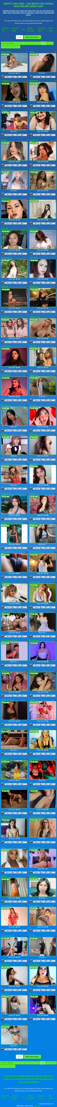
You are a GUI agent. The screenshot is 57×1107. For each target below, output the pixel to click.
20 (47, 43)
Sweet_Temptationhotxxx (9, 640)
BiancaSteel (33, 110)
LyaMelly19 (33, 375)
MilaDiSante (5, 759)
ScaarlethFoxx (6, 375)
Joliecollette (33, 257)
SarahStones (5, 81)
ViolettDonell (5, 729)
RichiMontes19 (6, 463)
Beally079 (32, 611)
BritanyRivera (34, 640)
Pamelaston (33, 876)
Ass (23, 29)
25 (15, 46)
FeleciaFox (33, 788)
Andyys (31, 52)
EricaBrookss (33, 463)
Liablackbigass (6, 52)
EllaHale (3, 140)
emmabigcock (34, 965)
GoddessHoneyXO (7, 611)
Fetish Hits (37, 1106)
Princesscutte (5, 994)
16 (31, 43)
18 (39, 43)
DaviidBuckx (5, 110)
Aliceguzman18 (6, 257)
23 (7, 46)
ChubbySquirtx (6, 552)
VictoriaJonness (34, 582)
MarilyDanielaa (6, 494)
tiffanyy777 (4, 434)
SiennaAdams (5, 346)
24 (11, 46)
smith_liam (33, 346)
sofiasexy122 (5, 523)
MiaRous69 (33, 494)
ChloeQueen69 (6, 169)
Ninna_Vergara (6, 817)
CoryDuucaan (34, 759)
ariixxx (3, 847)
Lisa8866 (32, 936)
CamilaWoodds (6, 405)
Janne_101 (4, 228)
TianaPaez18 (5, 965)
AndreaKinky (5, 198)
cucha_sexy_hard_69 (36, 817)
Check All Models (8, 43)
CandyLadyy (5, 582)
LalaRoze (4, 670)
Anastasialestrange (7, 936)
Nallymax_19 (33, 700)
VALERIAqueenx (6, 788)
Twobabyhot (5, 317)
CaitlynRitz (4, 287)
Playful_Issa (33, 228)
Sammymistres (34, 905)
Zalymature (33, 434)
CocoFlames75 (34, 729)
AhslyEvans (33, 140)
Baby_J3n (32, 670)
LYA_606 (32, 198)
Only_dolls (33, 523)
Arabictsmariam (34, 317)
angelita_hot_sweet (7, 700)
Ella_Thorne (33, 994)
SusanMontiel (34, 287)
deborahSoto (5, 1024)
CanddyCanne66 (34, 847)
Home (19, 37)
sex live (43, 1079)
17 (35, 43)
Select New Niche (32, 37)
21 (51, 43)
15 (27, 43)
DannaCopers (34, 552)
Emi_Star (32, 405)
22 (3, 46)
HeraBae (4, 876)
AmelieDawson (34, 169)
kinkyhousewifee (6, 905)
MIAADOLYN (33, 81)
